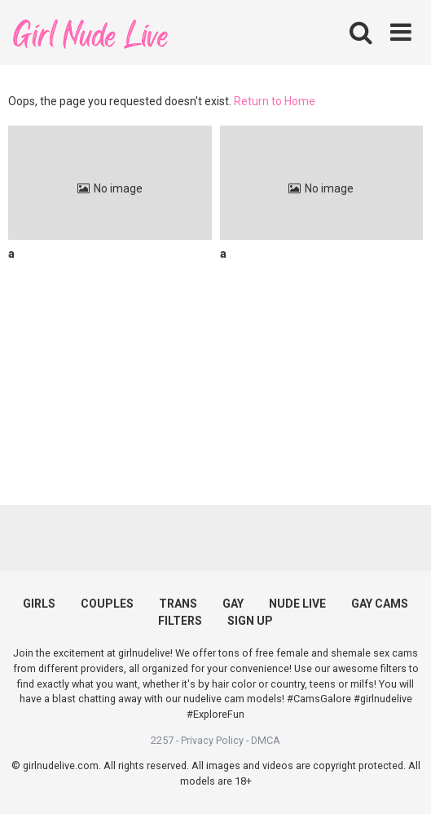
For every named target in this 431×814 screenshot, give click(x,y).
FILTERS (180, 620)
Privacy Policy (212, 740)
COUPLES (107, 603)
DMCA (265, 740)
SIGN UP (250, 620)
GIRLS (39, 603)
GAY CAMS (379, 603)
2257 (162, 740)
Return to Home (274, 101)
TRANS (178, 603)
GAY (233, 603)
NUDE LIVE (297, 603)
